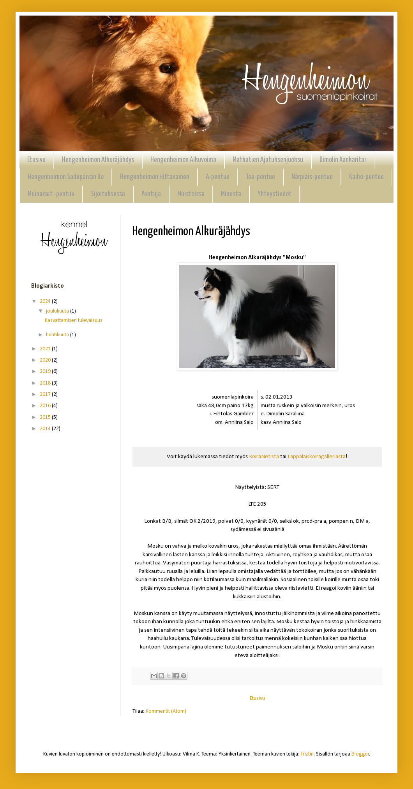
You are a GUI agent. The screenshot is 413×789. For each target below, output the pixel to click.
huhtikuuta (58, 335)
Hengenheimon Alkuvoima (183, 159)
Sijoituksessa (108, 194)
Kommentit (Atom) (166, 711)
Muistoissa (191, 194)
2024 (46, 301)
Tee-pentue (260, 177)
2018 (46, 383)
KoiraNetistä (264, 456)
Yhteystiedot (274, 194)
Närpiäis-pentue (312, 177)
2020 (46, 360)
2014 (46, 429)
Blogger (360, 754)
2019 (46, 371)
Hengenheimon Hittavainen (154, 177)
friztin (307, 754)
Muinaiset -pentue (51, 194)
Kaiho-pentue (366, 177)
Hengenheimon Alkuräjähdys (98, 159)
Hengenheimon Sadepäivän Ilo (66, 177)
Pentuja (151, 194)
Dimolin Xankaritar (342, 159)
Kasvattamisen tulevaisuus (73, 320)
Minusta (231, 194)
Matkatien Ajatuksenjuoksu (268, 159)
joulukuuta (58, 311)
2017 (46, 394)
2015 (46, 417)
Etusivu (36, 159)
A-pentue (217, 177)
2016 (46, 406)
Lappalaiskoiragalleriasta (317, 456)
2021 (46, 349)
